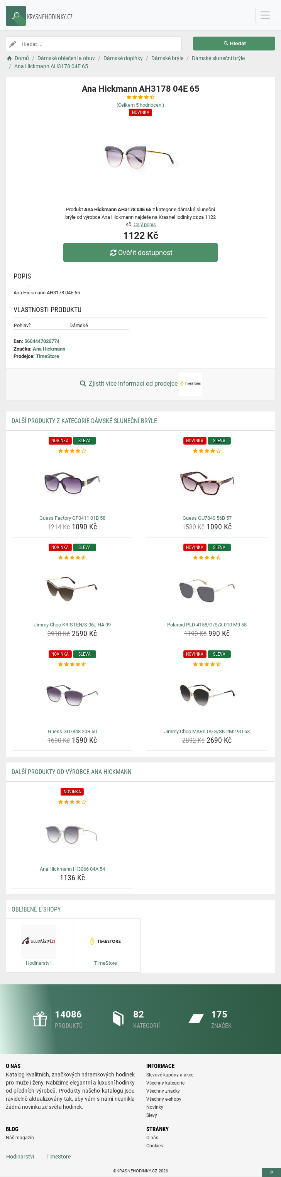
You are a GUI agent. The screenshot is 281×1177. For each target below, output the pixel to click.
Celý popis (145, 224)
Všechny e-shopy (163, 1099)
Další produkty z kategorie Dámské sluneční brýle (84, 421)
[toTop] (271, 1172)
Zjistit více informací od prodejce (140, 384)
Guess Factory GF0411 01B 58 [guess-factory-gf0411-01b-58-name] (72, 518)
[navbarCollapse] (265, 15)
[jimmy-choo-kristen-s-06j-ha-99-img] (72, 590)
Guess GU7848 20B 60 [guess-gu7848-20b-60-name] (72, 731)
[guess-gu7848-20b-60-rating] (72, 664)
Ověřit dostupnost (140, 252)
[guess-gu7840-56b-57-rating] (207, 451)
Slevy (151, 1115)
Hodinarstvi (20, 1156)
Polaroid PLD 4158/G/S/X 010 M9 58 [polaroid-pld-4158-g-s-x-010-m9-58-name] (207, 625)
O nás (152, 1137)
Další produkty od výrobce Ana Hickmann (72, 772)
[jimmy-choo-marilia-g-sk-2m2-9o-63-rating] (207, 664)
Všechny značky (163, 1091)
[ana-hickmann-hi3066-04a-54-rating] (72, 802)
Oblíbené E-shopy (36, 909)
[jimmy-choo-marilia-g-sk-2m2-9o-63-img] (207, 697)
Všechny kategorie (165, 1083)
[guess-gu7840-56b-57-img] (207, 483)
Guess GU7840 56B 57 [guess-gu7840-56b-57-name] (207, 518)
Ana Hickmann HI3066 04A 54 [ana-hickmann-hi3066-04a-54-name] (72, 869)
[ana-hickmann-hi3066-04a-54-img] (72, 834)
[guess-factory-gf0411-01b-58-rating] (72, 451)
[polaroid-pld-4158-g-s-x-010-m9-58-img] (207, 590)
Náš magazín (20, 1137)
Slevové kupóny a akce (169, 1075)
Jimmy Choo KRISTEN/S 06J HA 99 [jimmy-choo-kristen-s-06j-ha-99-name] (72, 625)
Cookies (154, 1145)
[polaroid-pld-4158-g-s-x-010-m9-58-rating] (207, 558)
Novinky (154, 1107)
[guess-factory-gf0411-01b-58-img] (72, 483)
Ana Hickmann (49, 349)
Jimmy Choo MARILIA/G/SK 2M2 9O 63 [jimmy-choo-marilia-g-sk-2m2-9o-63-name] (207, 731)
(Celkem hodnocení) (140, 105)
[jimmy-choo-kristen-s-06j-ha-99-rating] (72, 558)
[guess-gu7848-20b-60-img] (72, 697)
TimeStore (47, 356)
